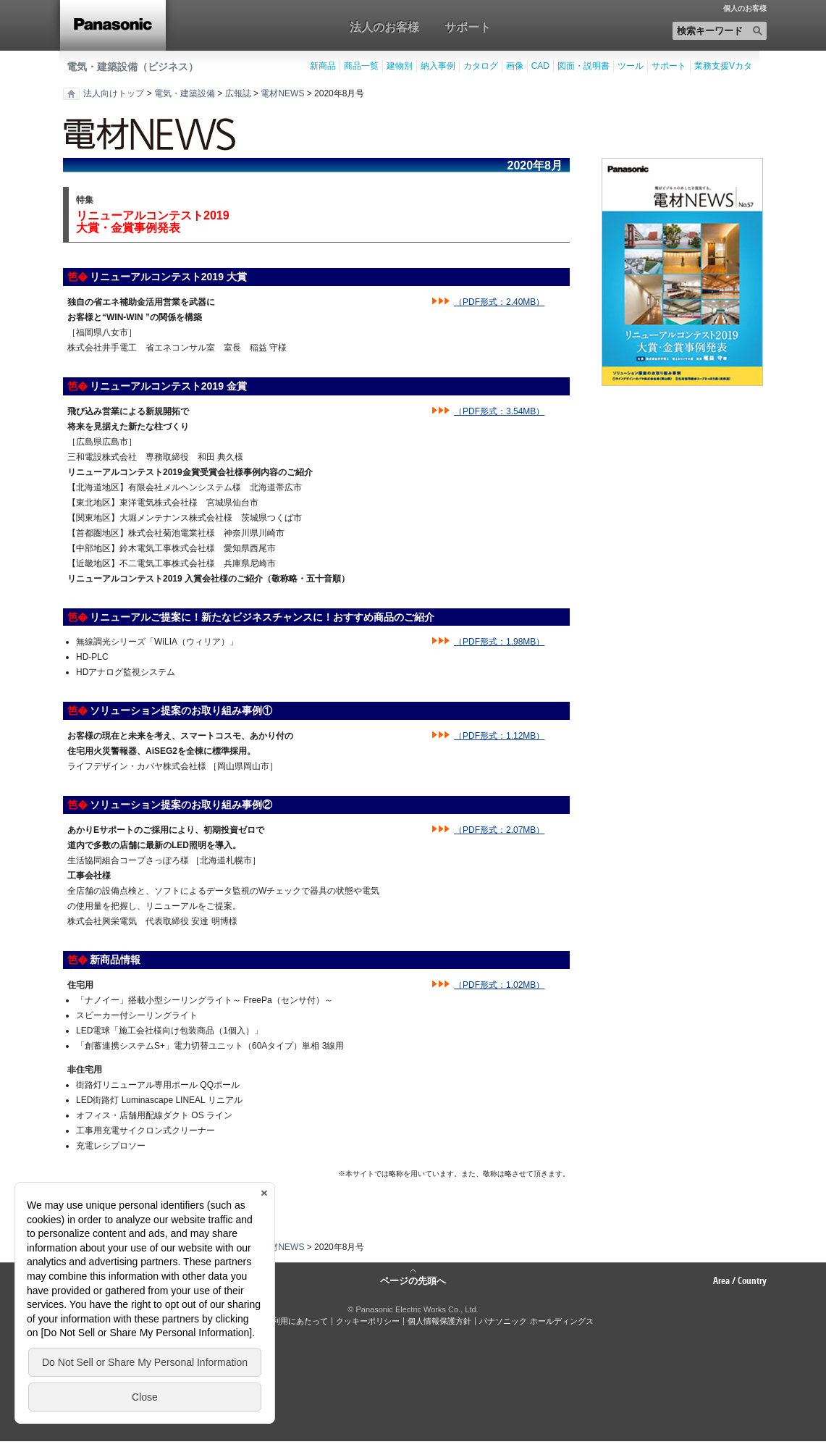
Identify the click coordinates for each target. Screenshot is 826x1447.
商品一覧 (361, 66)
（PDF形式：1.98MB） (499, 642)
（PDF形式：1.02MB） (499, 985)
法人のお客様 (384, 26)
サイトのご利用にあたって (280, 1321)
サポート (467, 26)
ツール (631, 66)
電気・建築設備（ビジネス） (132, 66)
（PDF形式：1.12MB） (499, 736)
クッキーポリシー (368, 1321)
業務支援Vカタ (723, 66)
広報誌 (238, 93)
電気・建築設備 (184, 93)
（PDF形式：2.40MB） (499, 302)
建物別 (400, 66)
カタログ (480, 66)
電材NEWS (282, 93)
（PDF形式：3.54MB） (499, 411)
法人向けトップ (113, 93)
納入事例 (438, 66)
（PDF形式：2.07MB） (499, 830)
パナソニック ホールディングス (536, 1321)
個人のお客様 (745, 8)
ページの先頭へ (413, 1279)
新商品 (323, 66)
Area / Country (740, 1280)
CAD (540, 66)
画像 (514, 66)
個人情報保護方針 (439, 1321)
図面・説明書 (583, 66)
